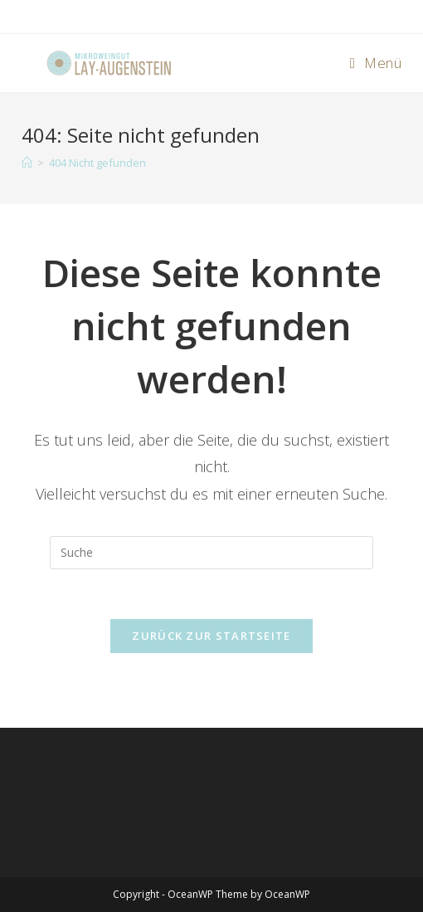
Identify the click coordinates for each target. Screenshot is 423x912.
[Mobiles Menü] (376, 63)
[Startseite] (27, 162)
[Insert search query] (211, 552)
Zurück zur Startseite (211, 635)
